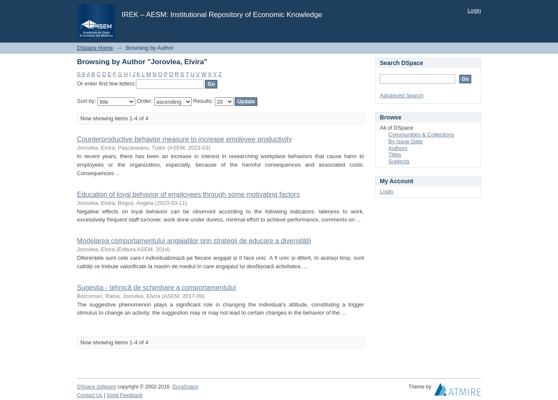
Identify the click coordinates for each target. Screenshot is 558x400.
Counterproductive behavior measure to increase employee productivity (184, 139)
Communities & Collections (421, 134)
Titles (394, 154)
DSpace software (96, 387)
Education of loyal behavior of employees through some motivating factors (188, 194)
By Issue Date (405, 141)
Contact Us (89, 395)
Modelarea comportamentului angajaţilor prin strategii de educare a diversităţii (194, 240)
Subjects (399, 161)
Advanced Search (402, 95)
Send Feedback (125, 395)
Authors (397, 148)
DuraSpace (185, 387)
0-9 (81, 74)
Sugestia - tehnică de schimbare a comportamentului (156, 287)
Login (474, 10)
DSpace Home (95, 48)
